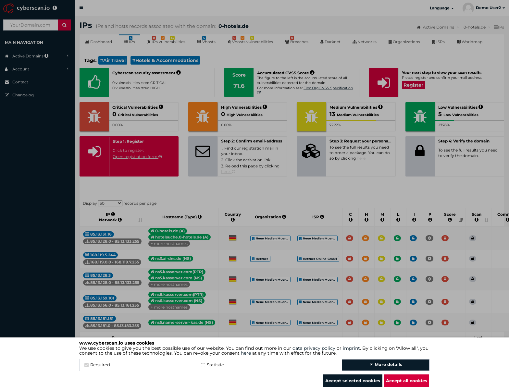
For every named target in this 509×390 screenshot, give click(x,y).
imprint (351, 348)
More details (386, 364)
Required (97, 364)
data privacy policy (313, 348)
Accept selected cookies (352, 380)
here (246, 353)
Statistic (212, 364)
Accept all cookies (406, 380)
